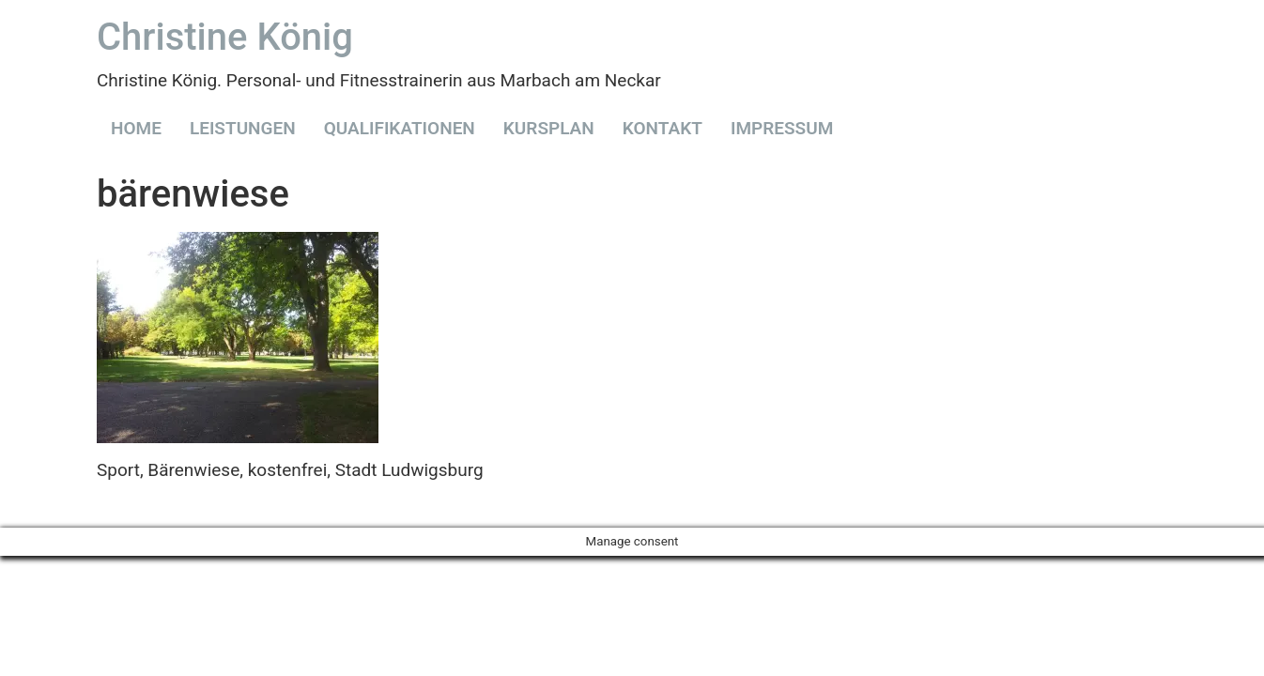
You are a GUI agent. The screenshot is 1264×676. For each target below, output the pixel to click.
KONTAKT (662, 128)
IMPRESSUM (782, 128)
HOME (136, 128)
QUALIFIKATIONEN (399, 128)
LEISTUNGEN (243, 128)
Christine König (225, 37)
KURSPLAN (548, 128)
